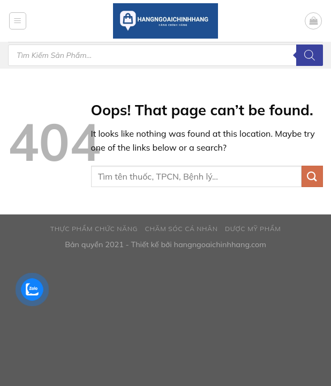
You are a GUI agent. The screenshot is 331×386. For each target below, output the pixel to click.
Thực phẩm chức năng (94, 229)
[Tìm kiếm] (309, 55)
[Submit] (312, 176)
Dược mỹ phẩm (253, 229)
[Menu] (17, 20)
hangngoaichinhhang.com (220, 244)
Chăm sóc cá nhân (181, 229)
